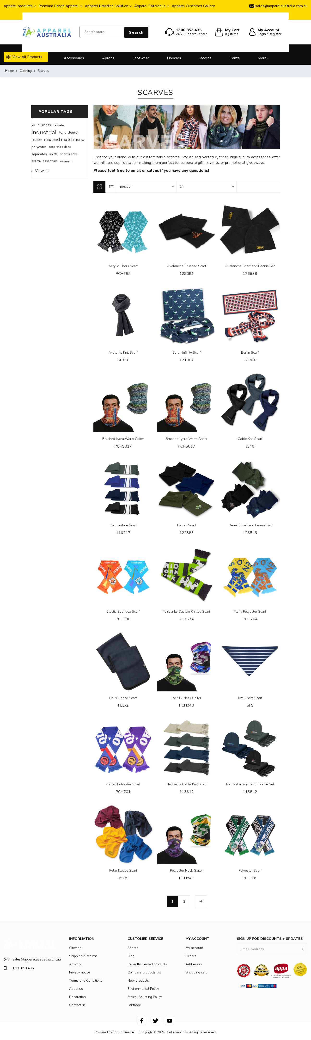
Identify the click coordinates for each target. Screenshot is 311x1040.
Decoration (77, 997)
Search (136, 32)
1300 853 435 (19, 968)
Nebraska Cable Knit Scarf (186, 784)
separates (39, 154)
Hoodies (174, 58)
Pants (235, 58)
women (66, 161)
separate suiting (60, 147)
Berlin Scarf (250, 353)
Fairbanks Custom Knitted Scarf (186, 612)
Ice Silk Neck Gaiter (186, 698)
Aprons (108, 58)
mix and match (59, 139)
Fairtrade (134, 1005)
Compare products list (144, 972)
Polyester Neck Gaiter (186, 871)
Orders (191, 956)
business (44, 125)
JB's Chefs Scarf (250, 698)
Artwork (75, 964)
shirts (53, 154)
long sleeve (68, 132)
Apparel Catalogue (150, 6)
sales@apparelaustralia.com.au (29, 959)
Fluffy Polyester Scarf (250, 612)
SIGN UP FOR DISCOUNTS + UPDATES (270, 938)
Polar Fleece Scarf (123, 871)
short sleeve (69, 154)
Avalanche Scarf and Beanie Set (250, 266)
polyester (38, 146)
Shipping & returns (83, 956)
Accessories (74, 58)
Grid (99, 187)
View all (42, 170)
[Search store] (114, 32)
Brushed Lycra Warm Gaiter (123, 439)
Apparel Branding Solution (106, 6)
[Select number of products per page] (207, 187)
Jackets (205, 58)
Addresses (194, 964)
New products (138, 980)
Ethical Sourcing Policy (145, 997)
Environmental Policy (143, 988)
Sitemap (75, 948)
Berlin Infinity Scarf (186, 353)
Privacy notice (79, 972)
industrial (44, 132)
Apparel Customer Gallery (193, 6)
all (33, 125)
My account (194, 948)
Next (201, 901)
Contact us (77, 1005)
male (36, 139)
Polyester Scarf (250, 871)
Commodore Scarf (123, 525)
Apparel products (18, 6)
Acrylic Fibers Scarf (123, 266)
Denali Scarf (186, 525)
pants (80, 139)
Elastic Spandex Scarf (123, 612)
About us (76, 988)
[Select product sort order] (147, 187)
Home (9, 71)
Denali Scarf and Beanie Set (250, 525)
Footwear (140, 58)
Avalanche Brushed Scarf (186, 266)
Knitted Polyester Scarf (123, 784)
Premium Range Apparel (58, 6)
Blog (131, 956)
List (111, 187)
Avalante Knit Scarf (123, 353)
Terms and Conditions (85, 980)
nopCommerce (123, 1032)
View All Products (24, 57)
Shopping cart (196, 972)
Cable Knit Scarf (250, 439)
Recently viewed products (147, 964)
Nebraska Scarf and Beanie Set (250, 784)
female (58, 125)
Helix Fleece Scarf (123, 698)
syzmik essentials (44, 161)
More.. (263, 58)
